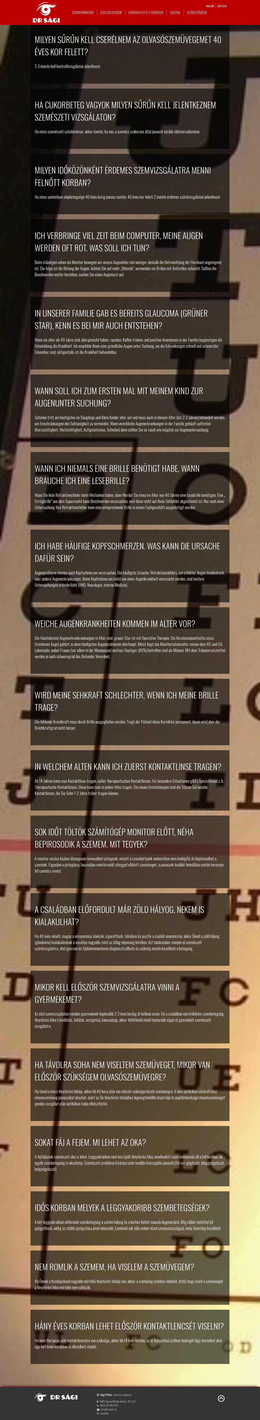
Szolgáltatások (111, 12)
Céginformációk (83, 12)
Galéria (175, 12)
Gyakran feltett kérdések (146, 12)
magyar (210, 6)
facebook (104, 1413)
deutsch (222, 6)
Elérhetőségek (197, 12)
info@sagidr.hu (109, 1409)
